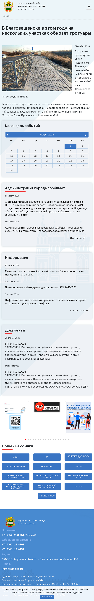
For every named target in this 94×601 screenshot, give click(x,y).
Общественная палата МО (78, 457)
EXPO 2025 (78, 486)
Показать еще (47, 496)
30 (82, 165)
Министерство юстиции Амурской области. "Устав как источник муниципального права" (45, 273)
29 (70, 165)
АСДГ (15, 457)
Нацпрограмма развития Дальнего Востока (15, 486)
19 (35, 160)
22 (70, 160)
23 (82, 160)
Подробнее (77, 592)
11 (23, 156)
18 (23, 160)
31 (11, 170)
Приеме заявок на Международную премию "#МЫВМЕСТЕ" (40, 287)
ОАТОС (78, 467)
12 (35, 156)
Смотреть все (79, 238)
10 (11, 156)
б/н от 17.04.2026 (15, 344)
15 (70, 156)
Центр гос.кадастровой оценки (47, 476)
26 (35, 165)
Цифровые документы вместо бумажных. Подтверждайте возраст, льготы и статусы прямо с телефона (46, 302)
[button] (25, 439)
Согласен (47, 597)
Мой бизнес (47, 467)
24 (11, 165)
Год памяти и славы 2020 (78, 476)
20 (47, 160)
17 (11, 160)
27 (47, 165)
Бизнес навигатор (16, 467)
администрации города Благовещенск (32, 6)
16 (82, 156)
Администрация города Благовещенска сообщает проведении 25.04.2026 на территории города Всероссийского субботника (44, 229)
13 (47, 156)
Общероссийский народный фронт (47, 486)
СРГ (47, 457)
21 (58, 160)
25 (23, 165)
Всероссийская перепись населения (16, 476)
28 (58, 165)
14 (58, 156)
